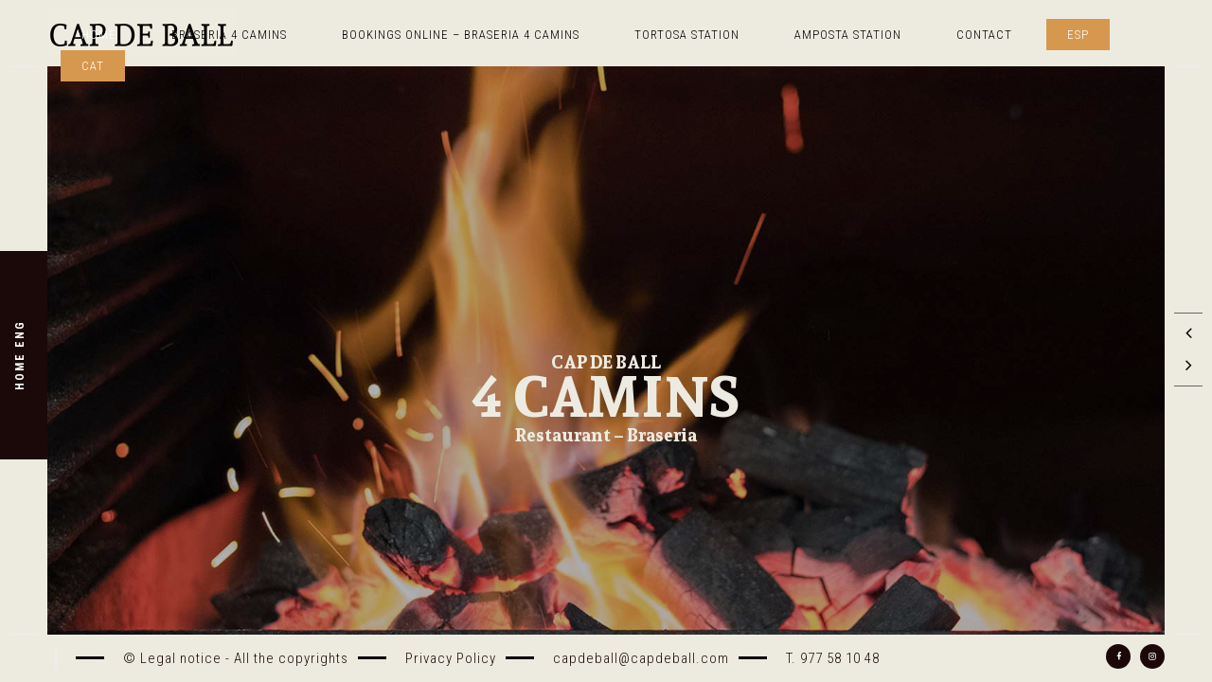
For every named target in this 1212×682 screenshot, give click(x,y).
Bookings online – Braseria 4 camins (460, 34)
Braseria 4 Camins (229, 34)
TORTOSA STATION (687, 34)
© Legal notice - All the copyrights (235, 658)
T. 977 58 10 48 (833, 658)
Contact (984, 34)
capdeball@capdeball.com (641, 658)
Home (98, 34)
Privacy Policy (450, 658)
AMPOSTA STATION (847, 34)
